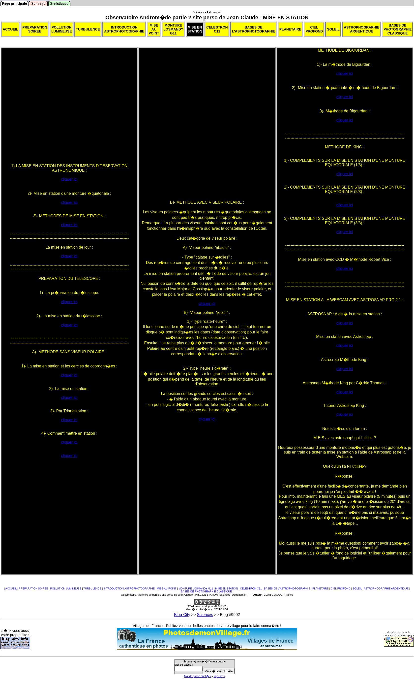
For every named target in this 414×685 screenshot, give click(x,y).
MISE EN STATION (226, 588)
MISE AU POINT (167, 588)
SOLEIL (357, 588)
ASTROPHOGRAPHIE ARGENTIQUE (386, 588)
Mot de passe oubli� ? (197, 676)
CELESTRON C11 (251, 588)
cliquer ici (69, 179)
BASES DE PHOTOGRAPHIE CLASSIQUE (206, 591)
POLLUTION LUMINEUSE (66, 588)
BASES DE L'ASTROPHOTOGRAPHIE (287, 588)
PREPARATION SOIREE (34, 588)
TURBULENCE (92, 588)
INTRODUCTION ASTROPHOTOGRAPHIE (129, 588)
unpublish (219, 676)
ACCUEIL (11, 588)
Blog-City (182, 615)
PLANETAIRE (320, 588)
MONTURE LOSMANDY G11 (195, 588)
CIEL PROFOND (341, 588)
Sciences (205, 615)
